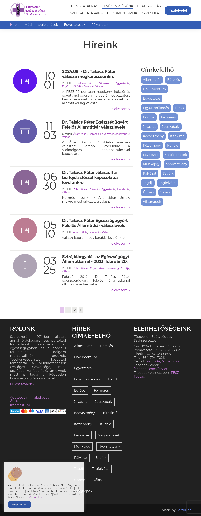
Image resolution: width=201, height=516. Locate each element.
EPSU (179, 108)
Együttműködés (72, 86)
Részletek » (35, 497)
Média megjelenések (41, 25)
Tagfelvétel (178, 10)
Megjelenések (176, 155)
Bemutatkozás (84, 6)
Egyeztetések (74, 25)
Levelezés (123, 189)
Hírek (14, 25)
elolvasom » (120, 109)
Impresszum (20, 405)
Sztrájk (125, 268)
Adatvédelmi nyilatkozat (29, 397)
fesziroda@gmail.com (163, 361)
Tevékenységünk (117, 6)
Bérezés (104, 83)
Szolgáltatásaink (86, 13)
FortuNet (183, 510)
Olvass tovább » (22, 384)
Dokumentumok (122, 13)
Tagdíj (148, 183)
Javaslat (89, 86)
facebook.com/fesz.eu (151, 369)
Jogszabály (122, 133)
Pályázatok (99, 25)
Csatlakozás (149, 6)
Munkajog (112, 268)
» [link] (81, 310)
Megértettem (19, 504)
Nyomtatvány (176, 164)
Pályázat (149, 173)
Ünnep (148, 192)
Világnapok (152, 202)
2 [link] (75, 310)
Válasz (99, 86)
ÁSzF (14, 401)
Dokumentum (154, 89)
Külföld (173, 145)
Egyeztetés (122, 83)
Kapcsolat (151, 13)
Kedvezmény (153, 136)
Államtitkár (85, 83)
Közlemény (152, 145)
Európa (149, 117)
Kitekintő (177, 136)
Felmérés (168, 117)
